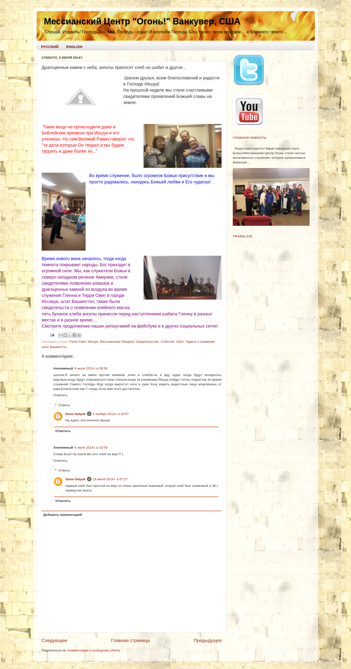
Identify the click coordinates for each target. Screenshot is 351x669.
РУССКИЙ (50, 47)
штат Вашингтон (54, 347)
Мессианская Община (117, 341)
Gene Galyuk (76, 414)
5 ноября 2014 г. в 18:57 (111, 414)
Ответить (60, 395)
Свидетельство (147, 341)
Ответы (64, 405)
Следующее (54, 640)
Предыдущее (208, 640)
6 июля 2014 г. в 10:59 (91, 447)
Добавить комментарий (62, 515)
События (167, 341)
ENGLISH (74, 47)
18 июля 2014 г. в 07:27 (110, 479)
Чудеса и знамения (200, 341)
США (180, 341)
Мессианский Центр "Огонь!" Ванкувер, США (142, 21)
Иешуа (93, 341)
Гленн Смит (77, 341)
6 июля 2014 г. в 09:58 (91, 368)
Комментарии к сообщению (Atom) (94, 650)
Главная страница (130, 640)
